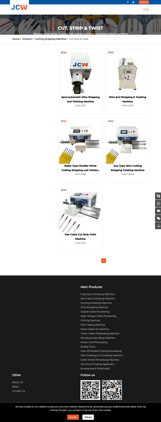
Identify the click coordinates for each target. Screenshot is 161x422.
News (15, 386)
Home (15, 39)
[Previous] (97, 260)
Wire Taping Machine (92, 324)
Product (27, 39)
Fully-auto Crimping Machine (97, 294)
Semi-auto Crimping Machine (97, 298)
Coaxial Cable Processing (94, 311)
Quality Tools (87, 346)
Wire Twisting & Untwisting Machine (101, 355)
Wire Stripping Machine (94, 307)
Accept (73, 417)
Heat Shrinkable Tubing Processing (101, 351)
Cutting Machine (90, 320)
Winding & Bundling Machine (97, 338)
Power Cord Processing (93, 342)
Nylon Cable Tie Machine (94, 329)
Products (144, 2)
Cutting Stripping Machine (50, 39)
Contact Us (18, 391)
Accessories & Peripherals (95, 368)
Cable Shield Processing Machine (99, 359)
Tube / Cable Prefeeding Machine (99, 333)
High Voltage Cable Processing (98, 316)
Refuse (88, 417)
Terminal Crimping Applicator (97, 364)
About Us (17, 382)
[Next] (110, 260)
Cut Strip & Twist (78, 39)
